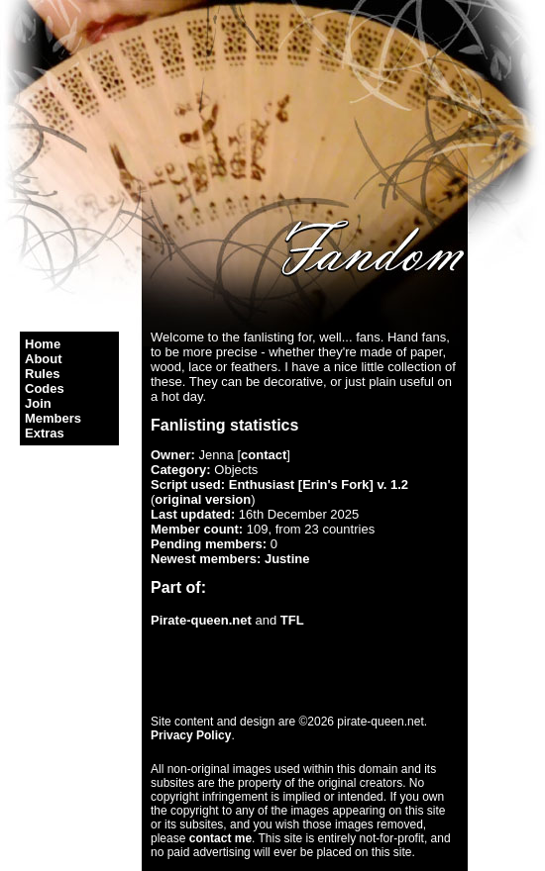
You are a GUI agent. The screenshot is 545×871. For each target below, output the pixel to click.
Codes (44, 388)
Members (53, 418)
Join (38, 403)
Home (42, 344)
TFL (292, 620)
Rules (42, 373)
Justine (287, 558)
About (43, 358)
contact (263, 454)
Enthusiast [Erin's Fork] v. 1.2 (318, 484)
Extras (44, 433)
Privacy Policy (191, 735)
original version (203, 499)
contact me (220, 838)
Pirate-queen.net (201, 620)
